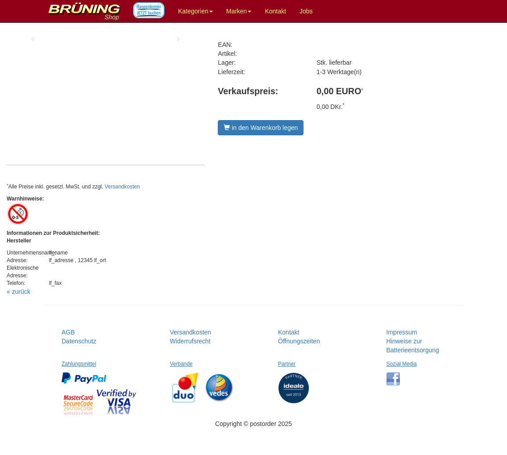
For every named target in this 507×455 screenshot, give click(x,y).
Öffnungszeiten (299, 341)
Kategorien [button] (195, 11)
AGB (68, 332)
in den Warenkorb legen (261, 127)
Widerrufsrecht (190, 341)
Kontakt (275, 11)
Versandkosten (122, 187)
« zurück (18, 291)
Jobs (306, 11)
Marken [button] (239, 11)
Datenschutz (79, 341)
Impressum (401, 332)
